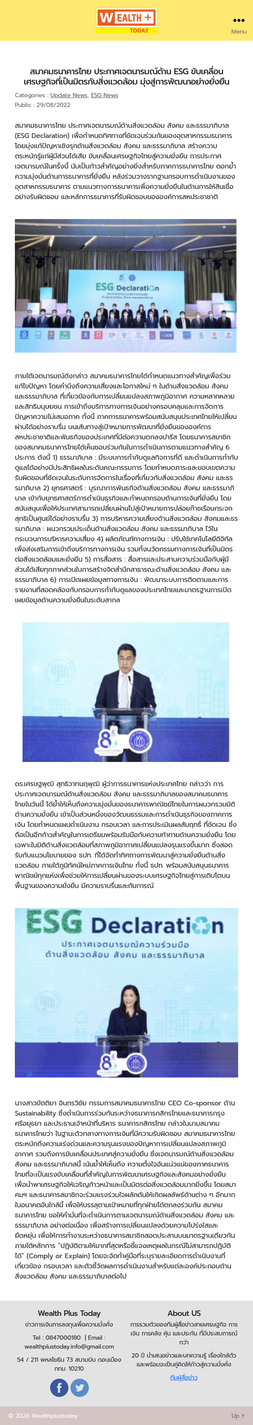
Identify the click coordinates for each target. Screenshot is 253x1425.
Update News (68, 95)
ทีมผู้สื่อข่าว (183, 1377)
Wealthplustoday (54, 1415)
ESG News (104, 95)
